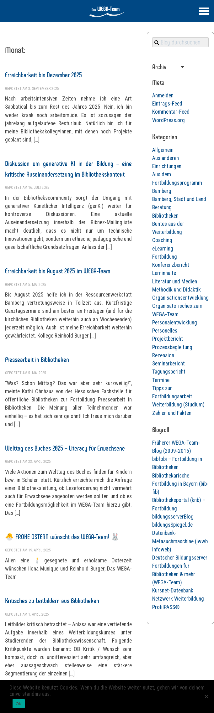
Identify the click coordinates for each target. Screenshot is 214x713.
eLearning (162, 248)
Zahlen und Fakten (171, 413)
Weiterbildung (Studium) (178, 404)
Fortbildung (164, 257)
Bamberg (161, 191)
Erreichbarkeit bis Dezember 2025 (43, 75)
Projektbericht (167, 339)
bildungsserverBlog (173, 517)
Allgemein (163, 150)
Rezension (163, 355)
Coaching (162, 240)
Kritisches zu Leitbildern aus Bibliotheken (52, 601)
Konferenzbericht (170, 265)
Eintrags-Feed (167, 104)
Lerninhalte (164, 273)
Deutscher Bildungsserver (179, 558)
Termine (160, 380)
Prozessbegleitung (172, 347)
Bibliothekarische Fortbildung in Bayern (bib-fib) (180, 484)
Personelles (164, 331)
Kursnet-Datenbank (172, 590)
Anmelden (163, 95)
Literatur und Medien (174, 281)
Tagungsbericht (168, 372)
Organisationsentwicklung (180, 298)
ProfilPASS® (165, 607)
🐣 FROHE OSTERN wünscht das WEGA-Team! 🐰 (62, 537)
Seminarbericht (168, 363)
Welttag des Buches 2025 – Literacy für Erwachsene (65, 448)
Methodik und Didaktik (176, 290)
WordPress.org (168, 120)
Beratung (162, 207)
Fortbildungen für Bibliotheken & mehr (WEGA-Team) (173, 574)
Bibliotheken (165, 216)
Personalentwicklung (174, 322)
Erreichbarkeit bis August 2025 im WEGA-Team (57, 271)
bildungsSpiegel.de (172, 525)
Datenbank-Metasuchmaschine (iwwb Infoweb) (180, 541)
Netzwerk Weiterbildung (178, 599)
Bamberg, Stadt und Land (179, 199)
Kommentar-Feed (171, 112)
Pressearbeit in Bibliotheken (37, 359)
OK (19, 703)
